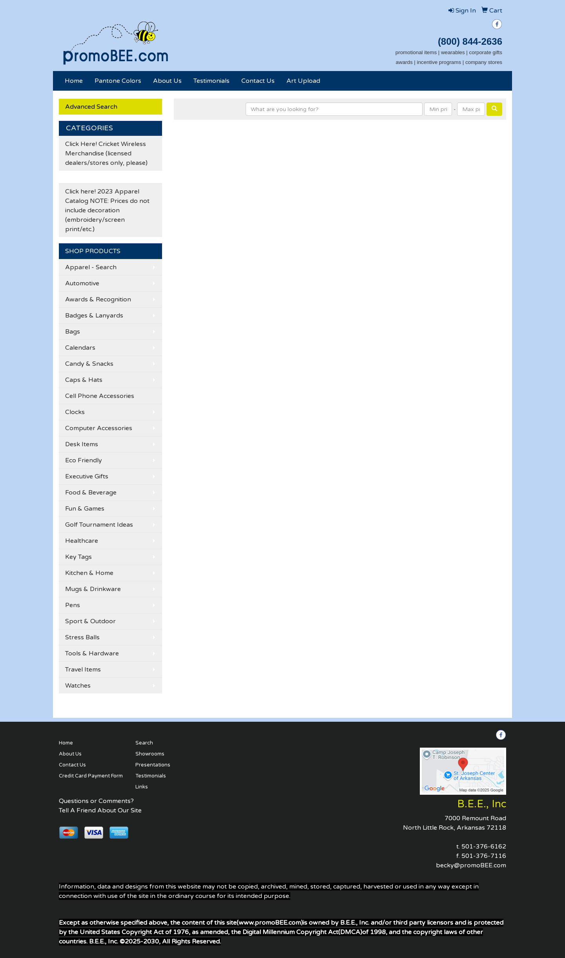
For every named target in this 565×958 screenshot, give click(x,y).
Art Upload (303, 81)
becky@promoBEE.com (471, 865)
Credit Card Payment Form (91, 776)
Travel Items (83, 669)
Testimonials (211, 81)
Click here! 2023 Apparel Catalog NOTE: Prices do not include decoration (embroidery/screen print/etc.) (107, 210)
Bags (72, 332)
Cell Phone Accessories (99, 396)
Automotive (82, 283)
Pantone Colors (118, 81)
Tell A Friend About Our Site (100, 810)
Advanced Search (91, 107)
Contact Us (258, 81)
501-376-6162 (483, 846)
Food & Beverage (91, 492)
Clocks (75, 412)
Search (144, 743)
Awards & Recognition (98, 299)
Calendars (80, 348)
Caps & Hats (83, 380)
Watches (78, 686)
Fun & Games (84, 509)
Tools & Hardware (92, 653)
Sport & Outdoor (90, 621)
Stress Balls (82, 637)
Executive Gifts (86, 476)
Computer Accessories (98, 428)
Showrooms (149, 754)
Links (141, 787)
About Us (167, 81)
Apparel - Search (91, 267)
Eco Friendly (83, 460)
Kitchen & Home (89, 573)
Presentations (152, 765)
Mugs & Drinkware (93, 589)
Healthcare (81, 541)
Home (74, 81)
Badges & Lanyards (94, 315)
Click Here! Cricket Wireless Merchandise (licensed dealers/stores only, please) (106, 153)
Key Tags (78, 557)
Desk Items (81, 444)
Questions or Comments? (96, 801)
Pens (72, 605)
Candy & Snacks (89, 364)
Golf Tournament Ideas (99, 525)
